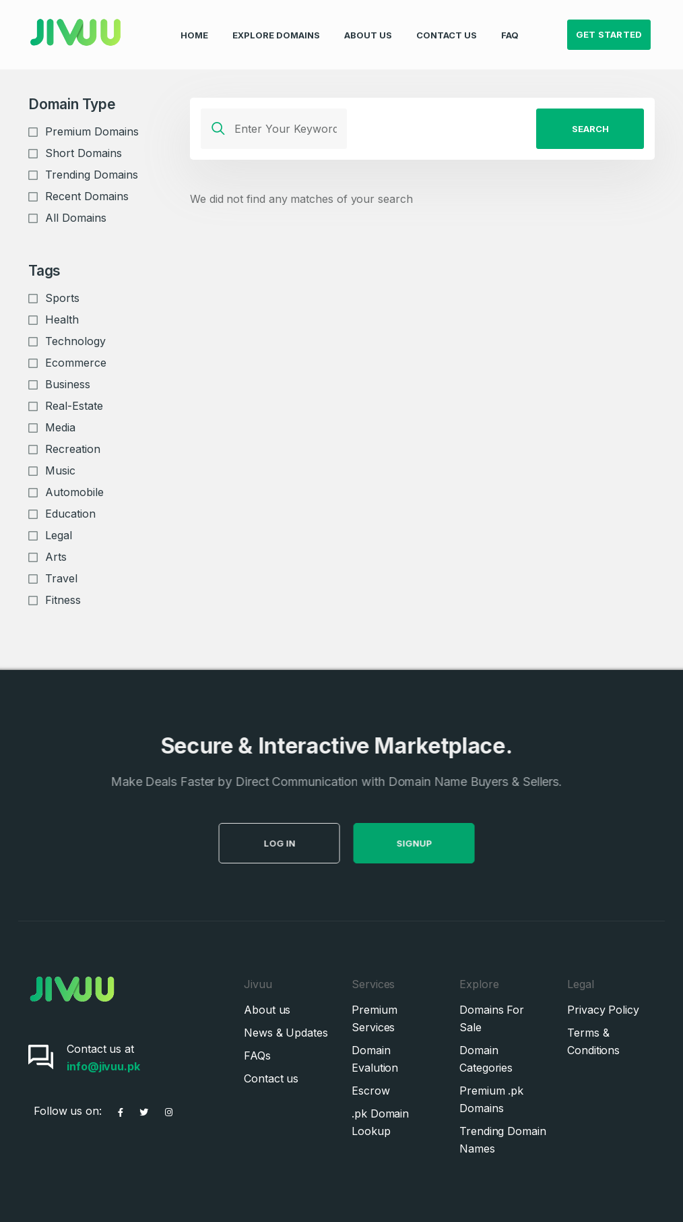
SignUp (435, 843)
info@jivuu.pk (103, 1066)
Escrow (371, 1090)
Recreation (72, 449)
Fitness (63, 600)
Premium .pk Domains (491, 1099)
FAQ (510, 24)
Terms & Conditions (593, 1041)
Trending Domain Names (502, 1139)
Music (60, 470)
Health (62, 319)
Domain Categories (486, 1058)
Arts (56, 556)
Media (60, 427)
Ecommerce (75, 362)
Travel (61, 578)
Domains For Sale (491, 1018)
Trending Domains (91, 174)
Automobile (74, 492)
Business (67, 384)
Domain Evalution (375, 1058)
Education (70, 513)
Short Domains (83, 153)
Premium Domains (92, 131)
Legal (58, 535)
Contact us (271, 1078)
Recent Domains (87, 196)
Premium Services (374, 1018)
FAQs (257, 1055)
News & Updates (286, 1032)
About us (267, 1009)
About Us (368, 24)
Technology (75, 341)
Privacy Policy (603, 1009)
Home (194, 24)
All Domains (75, 217)
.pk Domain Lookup (380, 1122)
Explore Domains (276, 24)
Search (590, 128)
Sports (62, 298)
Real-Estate (74, 406)
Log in (300, 843)
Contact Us (446, 24)
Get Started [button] (609, 24)
